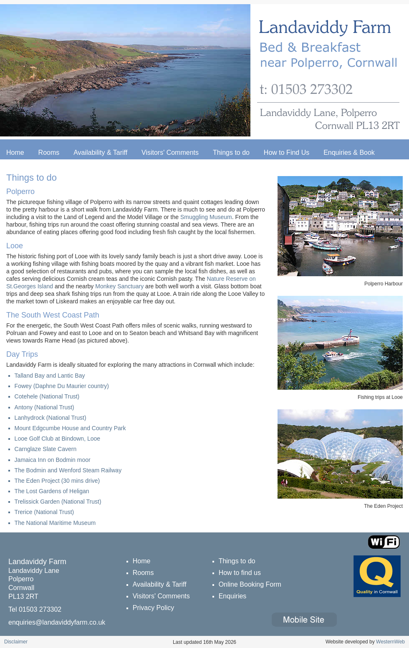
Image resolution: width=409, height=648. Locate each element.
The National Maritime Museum (55, 522)
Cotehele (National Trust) (47, 396)
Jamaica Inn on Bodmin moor (53, 459)
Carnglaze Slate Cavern (46, 449)
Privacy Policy (153, 607)
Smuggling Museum (206, 217)
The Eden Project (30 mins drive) (57, 480)
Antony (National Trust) (44, 407)
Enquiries (233, 596)
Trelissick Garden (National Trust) (58, 501)
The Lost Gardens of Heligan (52, 491)
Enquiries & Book (349, 152)
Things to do (231, 152)
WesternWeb (390, 642)
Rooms (49, 152)
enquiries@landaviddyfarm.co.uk (56, 622)
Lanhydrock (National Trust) (50, 417)
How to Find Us (286, 152)
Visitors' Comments (170, 152)
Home (15, 152)
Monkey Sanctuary (119, 286)
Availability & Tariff (100, 152)
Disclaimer (16, 642)
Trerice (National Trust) (44, 512)
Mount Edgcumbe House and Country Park (70, 428)
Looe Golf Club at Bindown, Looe (57, 438)
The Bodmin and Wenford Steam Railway (68, 470)
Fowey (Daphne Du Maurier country (61, 386)
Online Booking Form (250, 584)
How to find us (240, 572)
